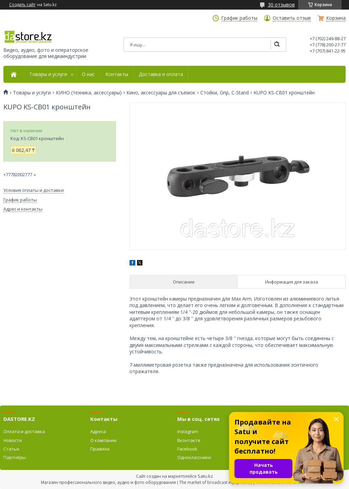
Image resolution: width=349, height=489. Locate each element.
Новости (12, 440)
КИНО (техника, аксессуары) (89, 93)
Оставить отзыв (292, 18)
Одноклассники (194, 457)
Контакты (116, 74)
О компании (103, 440)
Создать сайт (22, 4)
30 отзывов (281, 4)
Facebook (187, 449)
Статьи (11, 449)
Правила (99, 449)
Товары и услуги (48, 74)
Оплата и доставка (24, 431)
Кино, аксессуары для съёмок (160, 93)
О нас (88, 74)
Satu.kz (205, 476)
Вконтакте (188, 440)
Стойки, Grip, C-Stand (224, 93)
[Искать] (277, 44)
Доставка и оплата (161, 74)
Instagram (187, 431)
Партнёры (14, 457)
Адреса (98, 431)
